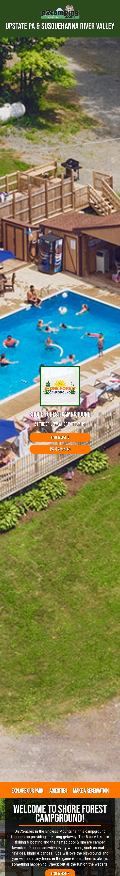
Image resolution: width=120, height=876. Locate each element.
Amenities (58, 790)
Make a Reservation (91, 790)
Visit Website (60, 437)
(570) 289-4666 (60, 449)
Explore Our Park (27, 790)
